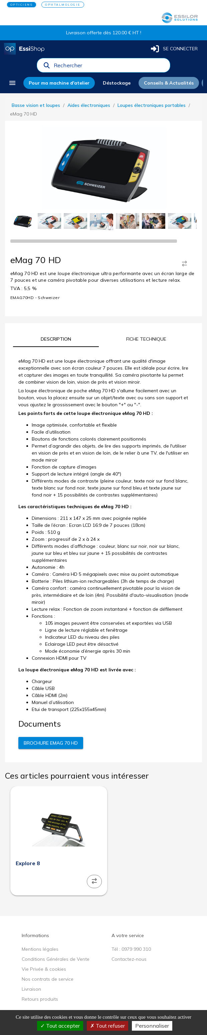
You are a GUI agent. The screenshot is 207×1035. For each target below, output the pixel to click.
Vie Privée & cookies (44, 969)
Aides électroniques (88, 105)
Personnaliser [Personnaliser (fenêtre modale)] (152, 1025)
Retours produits (40, 999)
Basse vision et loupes (36, 105)
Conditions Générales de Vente (55, 959)
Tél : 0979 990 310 (131, 949)
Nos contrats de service (47, 979)
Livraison (31, 989)
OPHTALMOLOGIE (62, 4)
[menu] (12, 83)
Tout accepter (60, 1025)
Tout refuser (107, 1025)
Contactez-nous (129, 959)
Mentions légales (40, 949)
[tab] (56, 339)
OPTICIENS (21, 4)
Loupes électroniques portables (152, 105)
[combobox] (110, 67)
